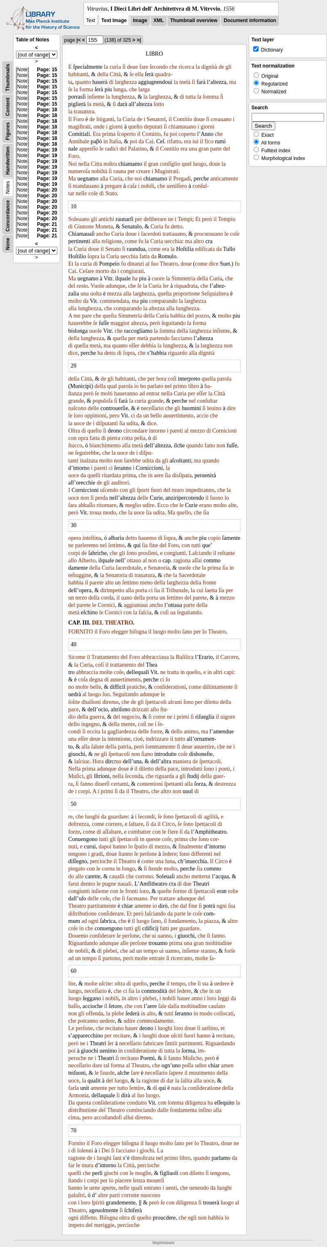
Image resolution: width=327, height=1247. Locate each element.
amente (142, 906)
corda (107, 598)
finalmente (190, 846)
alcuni (175, 702)
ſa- (212, 958)
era (187, 141)
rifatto (174, 141)
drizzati (140, 709)
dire (231, 408)
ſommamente (160, 747)
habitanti (78, 74)
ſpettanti (173, 784)
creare (143, 171)
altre (232, 921)
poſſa (187, 1065)
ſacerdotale (128, 568)
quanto (83, 82)
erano (205, 505)
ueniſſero (177, 186)
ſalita (186, 1081)
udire (148, 505)
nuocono (150, 1195)
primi (183, 717)
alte (232, 505)
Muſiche (192, 1058)
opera (74, 538)
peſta (139, 438)
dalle (162, 1110)
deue (132, 67)
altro (198, 241)
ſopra (94, 256)
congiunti (175, 553)
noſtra (110, 164)
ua (172, 612)
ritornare (106, 505)
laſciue (81, 761)
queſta (165, 294)
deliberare (154, 219)
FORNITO (80, 632)
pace (73, 709)
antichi (106, 219)
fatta (144, 256)
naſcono (77, 408)
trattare (167, 898)
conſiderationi (170, 687)
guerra (97, 717)
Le (71, 1028)
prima (109, 134)
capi (228, 672)
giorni (116, 127)
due (187, 884)
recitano (114, 1028)
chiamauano (182, 127)
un (146, 416)
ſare (135, 1073)
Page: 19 (47, 150)
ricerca (186, 67)
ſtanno (125, 854)
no (71, 687)
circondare (135, 431)
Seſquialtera (215, 294)
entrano (152, 1188)
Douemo (78, 936)
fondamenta (183, 1110)
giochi (147, 1151)
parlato (155, 386)
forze (156, 731)
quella (120, 338)
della (102, 74)
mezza (114, 294)
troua (96, 513)
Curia (129, 119)
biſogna (138, 632)
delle (93, 408)
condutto (137, 1103)
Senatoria (159, 568)
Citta (96, 164)
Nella (74, 769)
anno (196, 998)
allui (128, 1117)
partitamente (102, 906)
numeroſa (79, 171)
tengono (77, 854)
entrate (157, 958)
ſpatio (140, 846)
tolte (233, 891)
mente (128, 724)
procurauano (208, 234)
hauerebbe (80, 323)
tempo (150, 951)
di (111, 82)
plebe (117, 1013)
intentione (118, 739)
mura (87, 1165)
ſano (187, 632)
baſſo (74, 1006)
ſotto (159, 104)
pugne (109, 884)
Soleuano (79, 219)
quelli (93, 475)
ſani (117, 1158)
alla (104, 179)
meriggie (104, 1225)
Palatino (137, 149)
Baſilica (185, 657)
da (141, 141)
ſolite (74, 702)
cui (199, 590)
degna (95, 679)
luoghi (92, 817)
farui (73, 884)
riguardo (177, 353)
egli (192, 1218)
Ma (72, 179)
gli (228, 67)
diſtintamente (217, 687)
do (71, 876)
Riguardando (83, 943)
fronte (209, 583)
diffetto (88, 1218)
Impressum (163, 1242)
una (193, 149)
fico (208, 141)
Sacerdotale (192, 575)
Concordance (8, 216)
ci (133, 416)
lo (227, 498)
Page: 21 (47, 224)
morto (102, 271)
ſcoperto (126, 134)
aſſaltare (111, 832)
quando (194, 445)
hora (161, 379)
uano (126, 598)
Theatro (169, 264)
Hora (98, 761)
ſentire (136, 1088)
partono (111, 958)
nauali (125, 884)
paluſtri (76, 1195)
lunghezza (123, 97)
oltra (120, 984)
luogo (199, 164)
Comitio (182, 119)
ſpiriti (98, 1203)
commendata (114, 301)
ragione (150, 1081)
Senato (113, 249)
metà (185, 82)
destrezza (225, 784)
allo (72, 560)
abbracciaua (155, 657)
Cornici (106, 605)
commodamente (155, 1021)
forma (86, 89)
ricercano (181, 958)
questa (83, 1103)
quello (184, 513)
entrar (153, 393)
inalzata (89, 461)
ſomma (211, 97)
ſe (131, 74)
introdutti (191, 769)
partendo (160, 338)
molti (106, 393)
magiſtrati (79, 127)
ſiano (147, 754)
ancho (103, 234)
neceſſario (152, 408)
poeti (224, 769)
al (147, 264)
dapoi (105, 846)
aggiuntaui (136, 605)
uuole (95, 331)
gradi (97, 854)
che (173, 67)
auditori (120, 483)
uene (94, 1188)
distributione (83, 1110)
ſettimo (116, 545)
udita (132, 423)
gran (204, 149)
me (76, 316)
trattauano (174, 234)
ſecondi (146, 817)
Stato (111, 193)
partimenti (190, 1043)
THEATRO (119, 623)
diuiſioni (91, 702)
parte (216, 149)
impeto (76, 1225)
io (136, 386)
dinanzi (135, 264)
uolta (96, 294)
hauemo (148, 538)
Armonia (78, 1095)
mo (117, 761)
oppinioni (95, 416)
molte (106, 672)
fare (143, 67)
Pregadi (182, 179)
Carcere (229, 657)
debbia (148, 346)
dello (74, 724)
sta (205, 984)
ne (170, 219)
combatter (139, 832)
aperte (109, 1188)
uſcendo (109, 490)
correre (114, 824)
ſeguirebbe (87, 453)
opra (83, 438)
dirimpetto (112, 590)
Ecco (162, 505)
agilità (211, 817)
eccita (93, 731)
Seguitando (126, 694)
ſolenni (85, 1151)
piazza (211, 921)
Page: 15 (47, 69)
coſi (172, 379)
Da (71, 1103)
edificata (205, 249)
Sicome (77, 657)
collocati (224, 1013)
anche (191, 538)
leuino (214, 408)
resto (82, 286)
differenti (201, 854)
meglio (133, 505)
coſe (93, 193)
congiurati (132, 271)
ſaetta (211, 590)
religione (111, 241)
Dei (106, 1151)
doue (198, 119)
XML (159, 20)
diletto (211, 702)
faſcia (145, 612)
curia (115, 67)
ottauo (134, 560)
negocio (130, 717)
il (170, 119)
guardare (118, 817)
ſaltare (136, 824)
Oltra (74, 431)
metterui (201, 876)
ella (139, 74)
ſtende (155, 869)
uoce (79, 423)
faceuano (137, 898)
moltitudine (218, 943)
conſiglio (170, 164)
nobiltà (99, 171)
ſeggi (223, 998)
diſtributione (82, 914)
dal (183, 906)
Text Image (114, 20)
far (71, 1165)
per (131, 171)
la (106, 67)
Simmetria (183, 278)
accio (202, 416)
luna (170, 861)
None (8, 244)
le (102, 149)
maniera (182, 761)
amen (227, 1065)
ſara (72, 505)
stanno (208, 951)
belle (95, 687)
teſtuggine (79, 575)
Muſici (76, 776)
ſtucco (75, 445)
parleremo (86, 545)
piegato (76, 869)
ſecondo (159, 67)
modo (109, 513)
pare (87, 316)
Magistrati (167, 171)
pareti (176, 431)
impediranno (199, 490)
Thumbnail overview (193, 20)
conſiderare (111, 914)
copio (214, 538)
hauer (183, 998)
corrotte (130, 1195)
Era (96, 134)
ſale (162, 1006)
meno (146, 583)
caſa (132, 186)
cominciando (141, 1110)
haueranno (126, 393)
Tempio (227, 219)
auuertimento (178, 416)
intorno (157, 431)
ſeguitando (173, 323)
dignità (209, 67)
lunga (120, 89)
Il (70, 119)
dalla (173, 1006)
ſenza (139, 1180)
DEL (97, 623)
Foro (78, 119)
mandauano (86, 186)
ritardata (111, 475)
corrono (144, 876)
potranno (87, 1021)
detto (176, 226)
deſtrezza (78, 824)
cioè (138, 739)
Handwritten (8, 161)
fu (166, 134)
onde (98, 127)
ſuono (216, 498)
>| (138, 40)
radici (111, 149)
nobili (147, 186)
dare (97, 1065)
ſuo (155, 264)
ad (142, 393)
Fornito (76, 1143)
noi (138, 179)
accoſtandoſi (108, 1117)
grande (76, 401)
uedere (221, 984)
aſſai (197, 560)
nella (83, 164)
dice (213, 264)
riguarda (164, 776)
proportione (186, 294)
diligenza (195, 1103)
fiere (173, 832)
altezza (157, 308)
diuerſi (102, 784)
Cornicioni (224, 431)
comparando (163, 301)
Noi (72, 164)
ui (154, 936)
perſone (148, 854)
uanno (165, 936)
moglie (143, 1173)
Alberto (86, 560)
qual (112, 386)
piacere (123, 1180)
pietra (113, 438)
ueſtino (210, 1028)
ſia (122, 423)
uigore (227, 717)
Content (8, 106)
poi (173, 134)
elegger (119, 632)
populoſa (103, 401)
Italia (115, 141)
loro (78, 416)
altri (218, 672)
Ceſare (86, 271)
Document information (250, 20)
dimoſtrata (143, 1158)
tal (106, 1065)
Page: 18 (47, 110)
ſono (132, 553)
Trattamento (105, 657)
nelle (81, 193)
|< (79, 40)
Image (140, 20)
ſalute (97, 747)
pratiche (136, 687)
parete (97, 583)
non (228, 346)
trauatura (84, 111)
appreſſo (88, 149)
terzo (81, 598)
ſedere (169, 854)
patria (124, 747)
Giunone (84, 226)
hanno (120, 846)
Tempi (185, 219)
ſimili (171, 1043)
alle (79, 876)
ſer (166, 286)
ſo (168, 679)
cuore (158, 278)
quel (186, 164)
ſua (231, 906)
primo (179, 386)
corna (108, 869)
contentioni (150, 784)
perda (101, 498)
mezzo (197, 431)
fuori (156, 490)
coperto (187, 134)
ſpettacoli (155, 702)
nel (168, 386)
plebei (110, 951)
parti (114, 1195)
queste (153, 839)
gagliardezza (121, 731)
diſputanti (107, 423)
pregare (113, 186)
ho (143, 386)
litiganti (105, 119)
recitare (121, 1036)
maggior (120, 323)
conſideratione (140, 1051)
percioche (101, 861)
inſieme (95, 97)
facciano (125, 1151)
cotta (127, 438)
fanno (86, 784)
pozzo (202, 316)
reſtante (226, 553)
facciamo (181, 338)
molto (75, 301)
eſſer (134, 346)
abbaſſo (86, 505)
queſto (135, 127)
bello (156, 416)
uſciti (177, 1036)
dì (73, 1151)
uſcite (105, 984)
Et (197, 219)
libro (193, 386)
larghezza (125, 82)
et (222, 1028)
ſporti (143, 490)
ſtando (75, 1180)
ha (135, 278)
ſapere (176, 1073)
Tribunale (177, 590)
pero (114, 416)
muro (178, 490)
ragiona (182, 560)
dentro (87, 884)
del (123, 149)
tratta (173, 672)
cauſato (217, 1006)
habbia (177, 316)
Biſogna (109, 1218)
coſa (83, 679)
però (207, 219)
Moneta (104, 226)
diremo (110, 702)
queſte (164, 891)
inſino (205, 1110)
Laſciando (199, 553)
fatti (164, 928)
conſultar (207, 401)
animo (191, 731)
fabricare (153, 1043)
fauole (107, 1073)
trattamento (123, 665)
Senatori (156, 119)
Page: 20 (47, 190)
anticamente (224, 179)
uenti (171, 1188)
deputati (153, 127)
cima (73, 1117)
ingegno (90, 724)
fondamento (182, 921)
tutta (191, 97)
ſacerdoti (151, 234)
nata (176, 1088)
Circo (168, 824)
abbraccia (87, 672)
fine (153, 545)
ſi (124, 67)
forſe (230, 951)
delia (195, 583)
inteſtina (91, 538)
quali (137, 1188)
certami (119, 784)
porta (141, 590)
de (221, 67)
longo (128, 869)
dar (170, 1081)
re (70, 817)
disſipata (181, 475)
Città (115, 74)
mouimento (202, 1073)
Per (154, 898)
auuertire (204, 747)
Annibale (78, 141)
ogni (221, 906)
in (105, 141)
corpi (74, 553)
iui (196, 141)
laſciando (155, 914)
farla (73, 1088)
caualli (116, 876)
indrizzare (156, 739)
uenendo (199, 1188)
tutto (180, 739)
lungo (75, 991)
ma (232, 82)
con (72, 438)
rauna (120, 171)
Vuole (97, 286)
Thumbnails (8, 77)
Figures (8, 131)
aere (159, 475)
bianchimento (104, 445)
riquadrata (186, 286)
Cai (149, 141)
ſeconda (134, 776)
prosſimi (147, 553)
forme (179, 891)
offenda (94, 1013)
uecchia (173, 241)
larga (144, 89)
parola (224, 379)
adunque (115, 286)
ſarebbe (132, 461)
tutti (196, 545)
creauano (221, 119)
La (160, 1151)
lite (72, 984)
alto (109, 583)
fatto (209, 445)
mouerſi (155, 1180)
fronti (131, 891)
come (131, 241)
